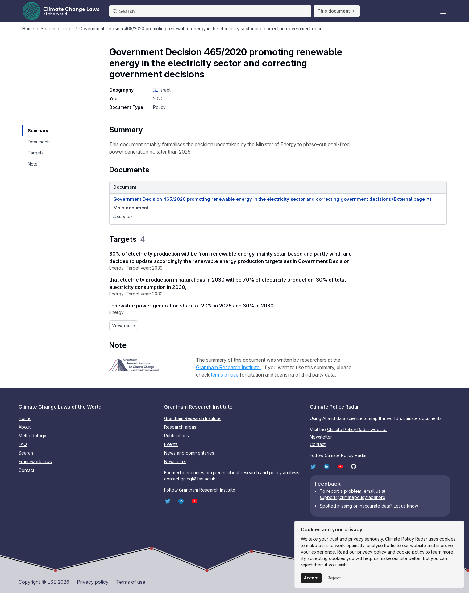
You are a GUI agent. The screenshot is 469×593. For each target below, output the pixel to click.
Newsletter (175, 461)
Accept (311, 577)
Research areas (180, 427)
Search (26, 452)
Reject (334, 577)
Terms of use (130, 582)
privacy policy (371, 551)
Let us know (406, 506)
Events (171, 444)
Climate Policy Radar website (357, 429)
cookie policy (410, 551)
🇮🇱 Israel (162, 90)
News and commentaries (189, 452)
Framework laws (35, 461)
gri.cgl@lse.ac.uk (198, 478)
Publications (176, 435)
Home (25, 418)
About (25, 427)
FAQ (23, 444)
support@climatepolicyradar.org (352, 497)
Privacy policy (93, 582)
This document (337, 11)
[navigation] (39, 130)
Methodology (32, 435)
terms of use (225, 375)
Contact (26, 470)
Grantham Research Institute (228, 367)
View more (123, 325)
